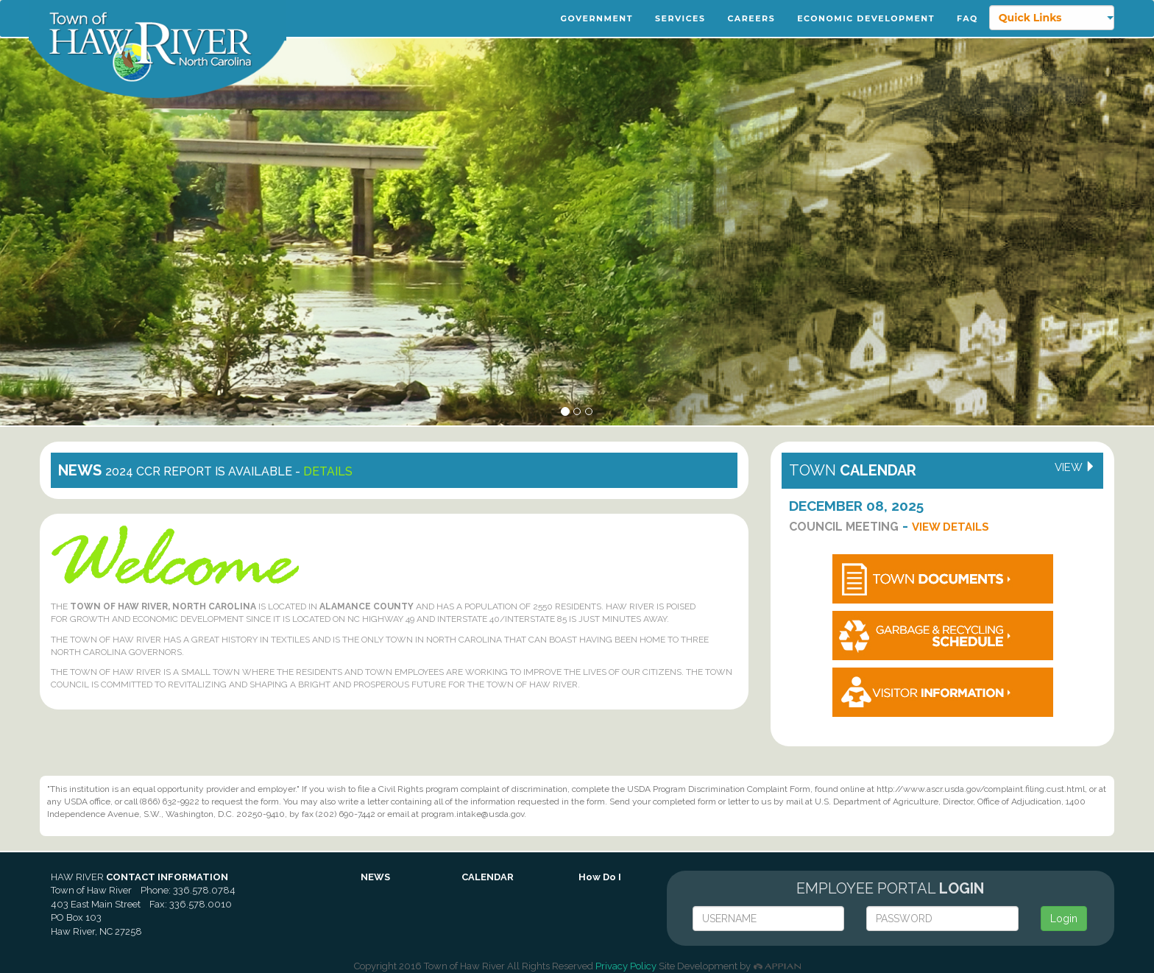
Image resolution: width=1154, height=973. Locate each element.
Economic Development (866, 18)
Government (597, 18)
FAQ (967, 18)
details (328, 471)
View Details (950, 527)
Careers (752, 18)
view (1075, 467)
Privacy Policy (625, 966)
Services (680, 18)
